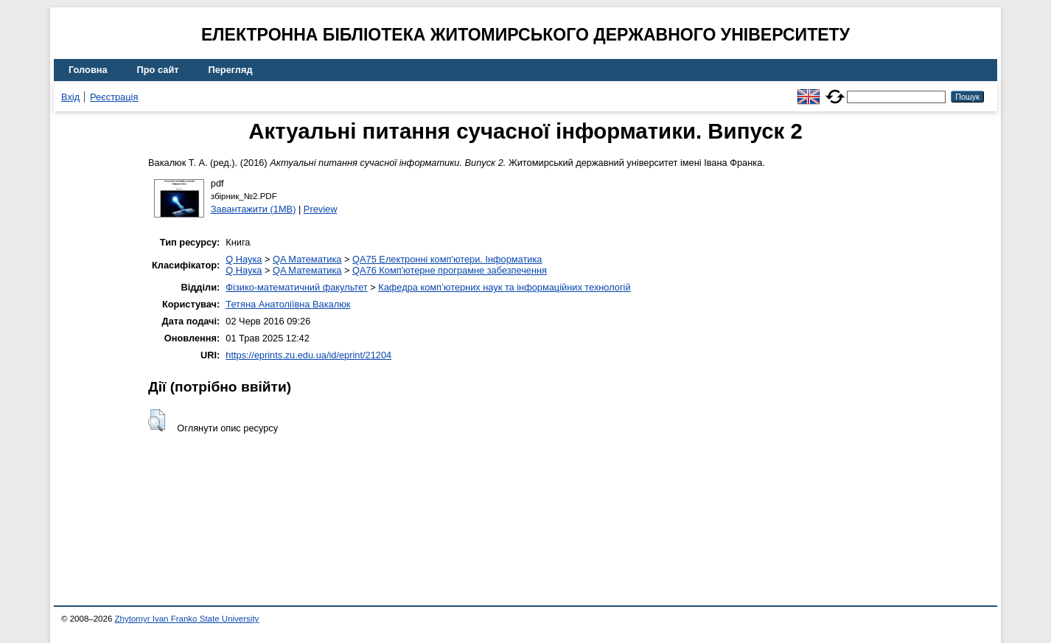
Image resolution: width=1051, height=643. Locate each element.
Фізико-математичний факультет (296, 287)
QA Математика (307, 259)
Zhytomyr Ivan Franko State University (187, 618)
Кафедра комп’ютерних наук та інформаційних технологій (504, 287)
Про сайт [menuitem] (158, 69)
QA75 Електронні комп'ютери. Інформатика (447, 259)
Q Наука (244, 259)
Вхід (70, 96)
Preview (321, 209)
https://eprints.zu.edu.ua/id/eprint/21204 (308, 355)
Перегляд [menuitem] (231, 69)
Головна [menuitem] (88, 69)
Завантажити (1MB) (253, 209)
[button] (156, 420)
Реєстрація (114, 96)
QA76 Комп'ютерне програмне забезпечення (449, 270)
